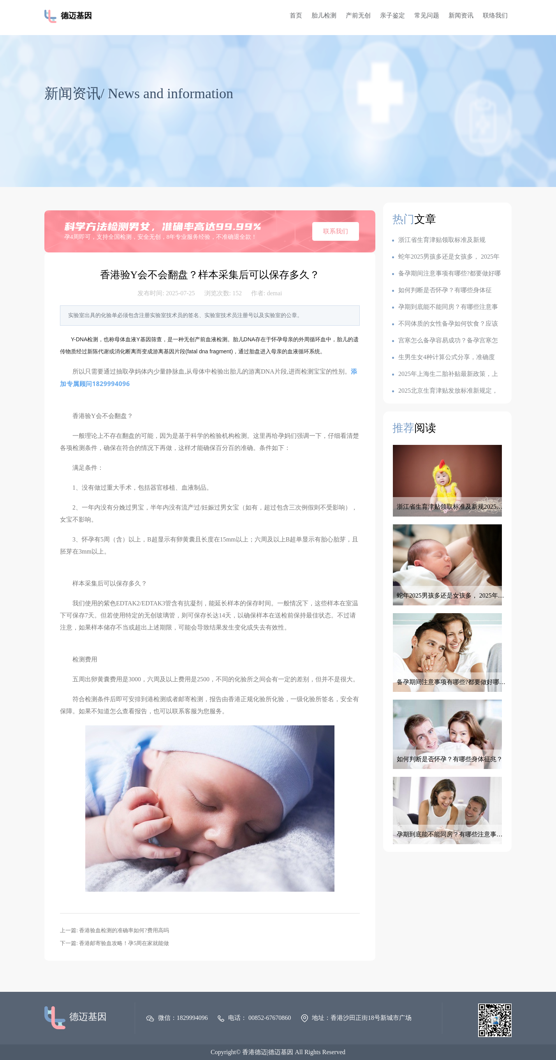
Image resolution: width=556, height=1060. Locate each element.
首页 (296, 15)
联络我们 (495, 15)
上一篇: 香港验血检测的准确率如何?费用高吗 (114, 930)
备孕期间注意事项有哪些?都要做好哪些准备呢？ (446, 273)
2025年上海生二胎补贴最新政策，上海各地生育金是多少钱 (445, 374)
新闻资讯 (461, 15)
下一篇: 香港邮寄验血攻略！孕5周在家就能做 (114, 943)
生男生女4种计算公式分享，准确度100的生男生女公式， (443, 357)
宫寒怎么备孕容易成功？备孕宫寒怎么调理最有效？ (445, 340)
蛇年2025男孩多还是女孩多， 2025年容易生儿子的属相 (446, 257)
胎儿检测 (323, 15)
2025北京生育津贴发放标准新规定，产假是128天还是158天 (445, 391)
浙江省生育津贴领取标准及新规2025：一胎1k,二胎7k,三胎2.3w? (439, 240)
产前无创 (358, 15)
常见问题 (426, 15)
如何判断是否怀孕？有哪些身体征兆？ (442, 290)
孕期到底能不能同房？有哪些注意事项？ (445, 307)
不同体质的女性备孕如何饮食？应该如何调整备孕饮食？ (445, 324)
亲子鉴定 (392, 15)
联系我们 (335, 231)
